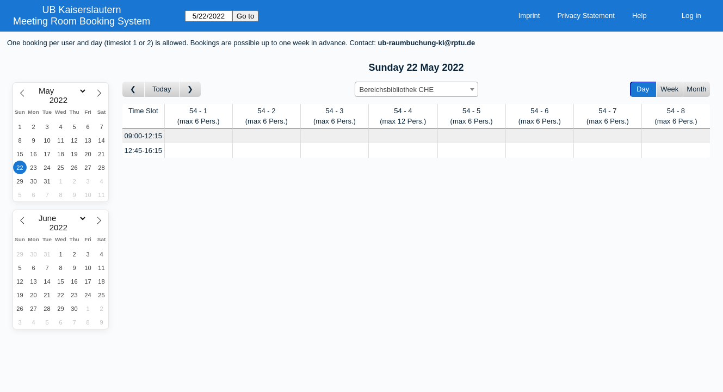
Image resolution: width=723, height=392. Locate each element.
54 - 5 (471, 116)
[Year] (61, 100)
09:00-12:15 (143, 136)
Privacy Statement (586, 15)
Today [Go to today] (161, 89)
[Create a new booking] (198, 135)
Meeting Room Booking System (81, 21)
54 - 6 (539, 116)
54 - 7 (607, 116)
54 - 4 (403, 116)
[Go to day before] (133, 89)
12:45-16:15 (143, 150)
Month (696, 89)
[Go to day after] (190, 89)
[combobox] (416, 89)
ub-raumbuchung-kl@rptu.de (426, 43)
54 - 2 (266, 116)
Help (639, 15)
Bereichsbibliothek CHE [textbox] (397, 89)
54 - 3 (334, 116)
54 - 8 (675, 116)
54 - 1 (198, 116)
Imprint (529, 15)
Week (669, 89)
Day (643, 89)
